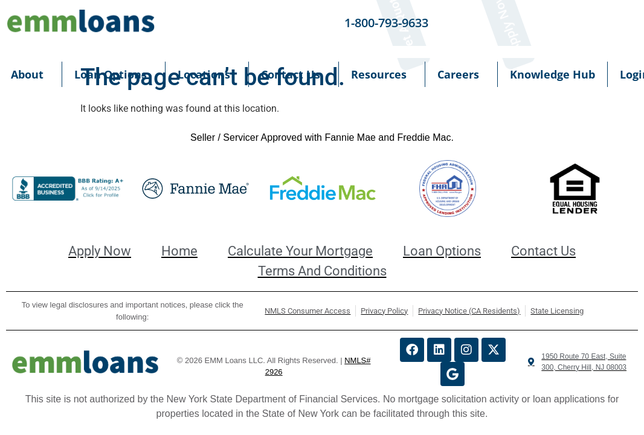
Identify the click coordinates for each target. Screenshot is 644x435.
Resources (382, 74)
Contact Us (293, 74)
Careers (461, 74)
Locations (207, 74)
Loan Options (113, 74)
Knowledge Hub (552, 74)
